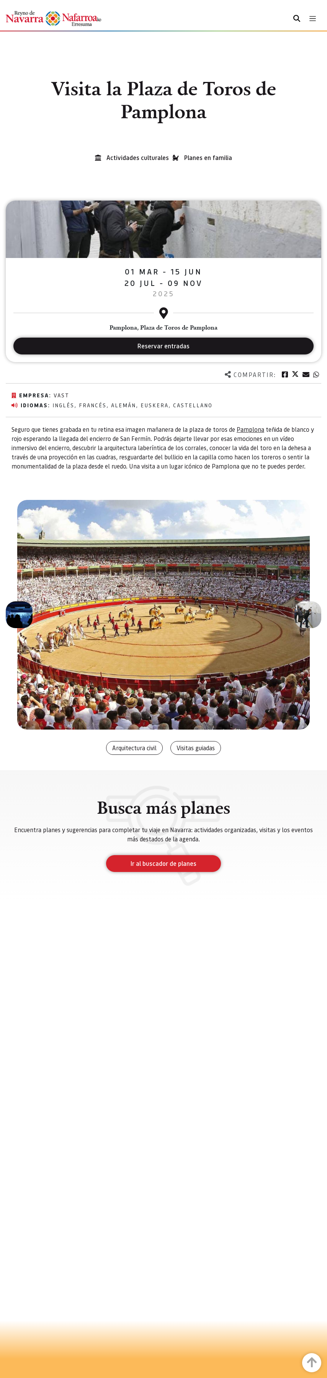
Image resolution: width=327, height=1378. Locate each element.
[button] (19, 614)
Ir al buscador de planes (163, 863)
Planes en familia (208, 157)
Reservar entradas (163, 346)
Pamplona (250, 429)
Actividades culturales (137, 157)
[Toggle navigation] (312, 18)
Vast (61, 395)
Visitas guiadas (196, 748)
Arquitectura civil (134, 748)
